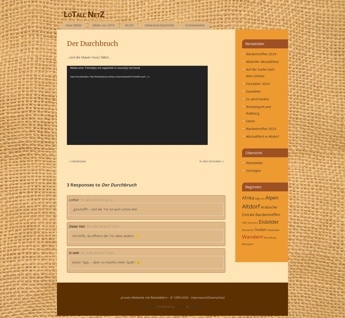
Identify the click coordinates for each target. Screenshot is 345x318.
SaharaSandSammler (159, 25)
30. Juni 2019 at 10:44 (97, 253)
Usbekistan (77, 161)
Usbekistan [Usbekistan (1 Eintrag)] (273, 230)
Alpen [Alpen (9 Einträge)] (272, 197)
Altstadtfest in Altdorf (262, 136)
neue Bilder (74, 25)
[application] (137, 105)
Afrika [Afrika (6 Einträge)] (248, 198)
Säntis (250, 121)
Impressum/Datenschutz (207, 298)
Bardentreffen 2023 (261, 128)
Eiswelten (253, 91)
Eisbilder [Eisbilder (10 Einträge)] (269, 221)
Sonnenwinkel (195, 25)
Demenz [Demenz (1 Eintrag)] (253, 222)
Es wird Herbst (257, 99)
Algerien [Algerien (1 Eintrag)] (260, 198)
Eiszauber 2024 (258, 83)
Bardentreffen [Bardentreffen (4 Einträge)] (267, 214)
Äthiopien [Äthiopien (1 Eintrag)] (247, 244)
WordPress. (197, 307)
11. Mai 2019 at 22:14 (97, 200)
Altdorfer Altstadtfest (262, 61)
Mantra (180, 307)
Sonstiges (253, 170)
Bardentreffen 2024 (261, 54)
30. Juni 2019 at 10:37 (103, 226)
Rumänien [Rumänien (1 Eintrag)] (248, 230)
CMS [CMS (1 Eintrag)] (244, 222)
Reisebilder (254, 163)
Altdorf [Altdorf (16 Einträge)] (251, 206)
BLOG (129, 25)
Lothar (74, 199)
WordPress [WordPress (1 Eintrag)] (270, 237)
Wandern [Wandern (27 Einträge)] (252, 236)
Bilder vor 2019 (103, 25)
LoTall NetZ (84, 14)
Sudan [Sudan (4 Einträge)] (260, 229)
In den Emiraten (212, 161)
